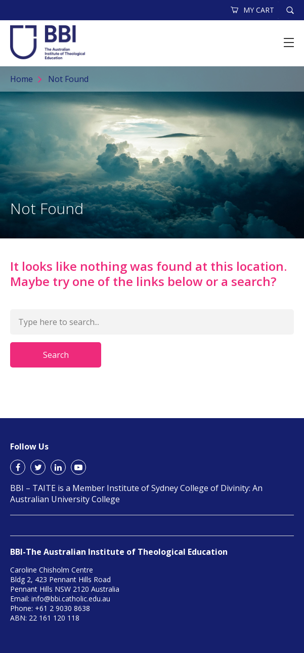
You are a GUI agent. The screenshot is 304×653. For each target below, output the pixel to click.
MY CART (253, 10)
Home (21, 79)
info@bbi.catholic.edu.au (70, 598)
